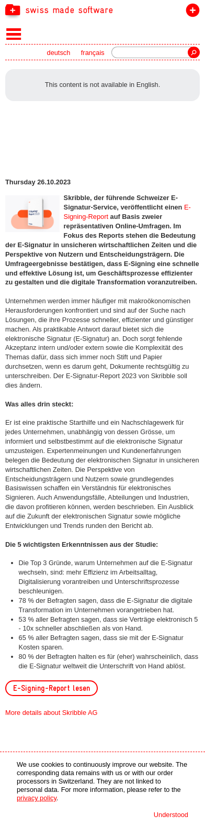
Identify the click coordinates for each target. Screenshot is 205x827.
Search (194, 52)
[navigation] (102, 9)
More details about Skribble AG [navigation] (51, 712)
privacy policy (36, 798)
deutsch (59, 53)
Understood (171, 815)
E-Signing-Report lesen (51, 687)
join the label (190, 12)
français (93, 53)
